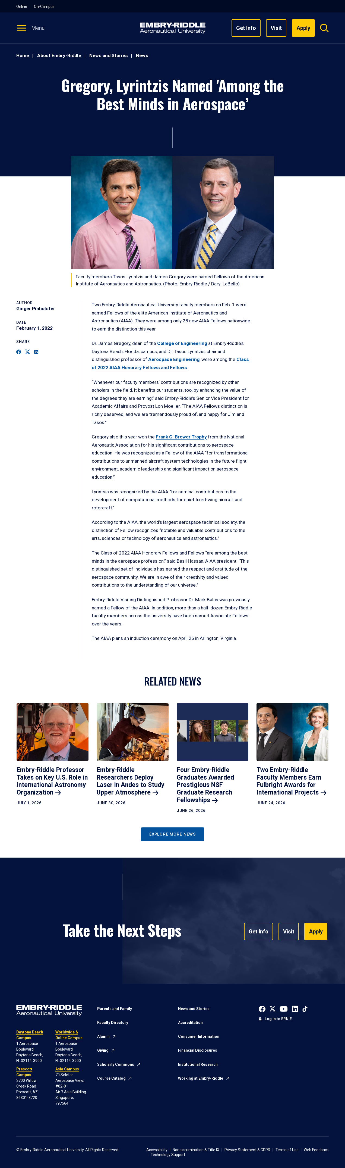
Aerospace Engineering (174, 359)
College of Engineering (182, 343)
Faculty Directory (112, 1022)
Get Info (246, 28)
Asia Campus (67, 1069)
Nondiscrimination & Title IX (196, 1150)
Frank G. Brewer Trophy (181, 437)
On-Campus (44, 6)
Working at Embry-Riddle (200, 1078)
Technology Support (168, 1155)
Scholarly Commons (115, 1064)
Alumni (103, 1036)
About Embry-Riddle (59, 55)
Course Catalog (111, 1078)
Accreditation (190, 1022)
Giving (103, 1050)
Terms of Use (287, 1150)
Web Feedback (316, 1150)
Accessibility (156, 1150)
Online (21, 6)
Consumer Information (198, 1036)
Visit (276, 28)
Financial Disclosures (197, 1050)
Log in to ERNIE (278, 1019)
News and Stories (108, 55)
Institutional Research (198, 1064)
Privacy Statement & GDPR (247, 1150)
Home (22, 55)
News (142, 55)
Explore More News (172, 834)
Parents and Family (114, 1009)
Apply (316, 931)
